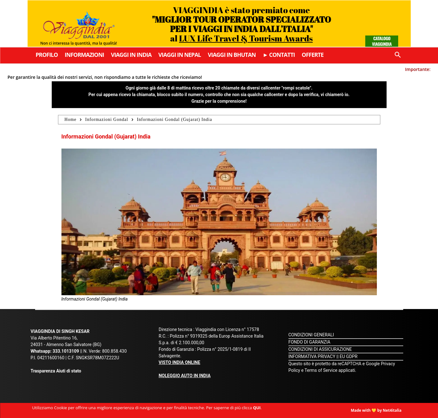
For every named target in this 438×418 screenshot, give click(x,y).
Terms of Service (320, 370)
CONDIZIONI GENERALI (311, 334)
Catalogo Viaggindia (382, 41)
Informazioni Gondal (106, 119)
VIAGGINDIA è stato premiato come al (241, 24)
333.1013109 (66, 351)
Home (71, 119)
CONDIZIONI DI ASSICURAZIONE (320, 349)
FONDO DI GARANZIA (309, 342)
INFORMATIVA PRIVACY (311, 356)
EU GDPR (348, 356)
